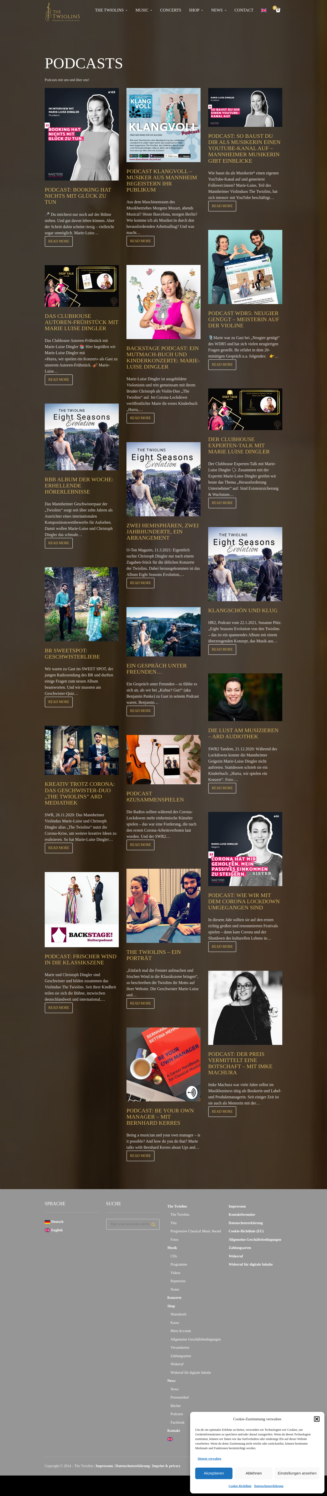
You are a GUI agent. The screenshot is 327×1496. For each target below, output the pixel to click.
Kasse (175, 1323)
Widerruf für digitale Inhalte (191, 1373)
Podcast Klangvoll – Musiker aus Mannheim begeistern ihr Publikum (161, 180)
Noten (175, 1289)
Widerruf (177, 1364)
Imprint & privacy (166, 1466)
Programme (179, 1264)
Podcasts (177, 1414)
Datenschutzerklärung (269, 1486)
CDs (174, 1256)
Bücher (176, 1406)
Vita (174, 1223)
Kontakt (173, 1431)
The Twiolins (177, 1206)
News (171, 1381)
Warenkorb (178, 1314)
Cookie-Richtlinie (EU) (246, 1231)
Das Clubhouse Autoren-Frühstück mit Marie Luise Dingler (81, 322)
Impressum (237, 1206)
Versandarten (180, 1347)
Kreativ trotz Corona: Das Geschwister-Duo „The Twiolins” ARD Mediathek (80, 793)
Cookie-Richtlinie (240, 1486)
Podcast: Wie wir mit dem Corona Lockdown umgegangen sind (244, 901)
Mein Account (181, 1331)
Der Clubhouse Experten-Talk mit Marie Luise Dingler (239, 445)
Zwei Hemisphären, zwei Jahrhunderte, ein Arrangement (162, 531)
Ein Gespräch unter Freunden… (156, 668)
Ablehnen (254, 1473)
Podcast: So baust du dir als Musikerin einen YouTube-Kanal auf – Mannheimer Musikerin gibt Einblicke (244, 148)
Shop (171, 1306)
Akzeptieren (214, 1473)
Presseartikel (180, 1397)
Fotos (175, 1240)
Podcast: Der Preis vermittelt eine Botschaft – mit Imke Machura (240, 1063)
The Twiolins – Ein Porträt (153, 955)
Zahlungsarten (181, 1356)
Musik (172, 1248)
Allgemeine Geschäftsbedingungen (196, 1339)
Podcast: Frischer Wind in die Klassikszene (80, 959)
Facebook (177, 1422)
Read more (58, 241)
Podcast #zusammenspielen (155, 796)
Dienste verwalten (209, 1458)
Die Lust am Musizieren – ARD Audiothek (243, 733)
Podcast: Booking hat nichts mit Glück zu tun (78, 195)
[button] (316, 1419)
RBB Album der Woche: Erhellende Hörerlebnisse (79, 485)
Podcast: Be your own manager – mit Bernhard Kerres (160, 1116)
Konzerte (174, 1298)
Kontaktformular (242, 1214)
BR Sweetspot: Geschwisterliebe (72, 653)
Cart (275, 8)
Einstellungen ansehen (297, 1473)
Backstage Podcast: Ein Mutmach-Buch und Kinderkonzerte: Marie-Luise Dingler (163, 357)
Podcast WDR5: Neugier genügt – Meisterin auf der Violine (243, 319)
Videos (176, 1273)
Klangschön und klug (242, 610)
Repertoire (178, 1281)
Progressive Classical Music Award (196, 1231)
